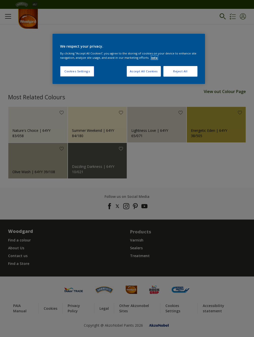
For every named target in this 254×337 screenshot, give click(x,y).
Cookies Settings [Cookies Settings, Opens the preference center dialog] (77, 71)
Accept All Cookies (144, 71)
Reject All (180, 71)
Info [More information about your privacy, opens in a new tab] (154, 57)
